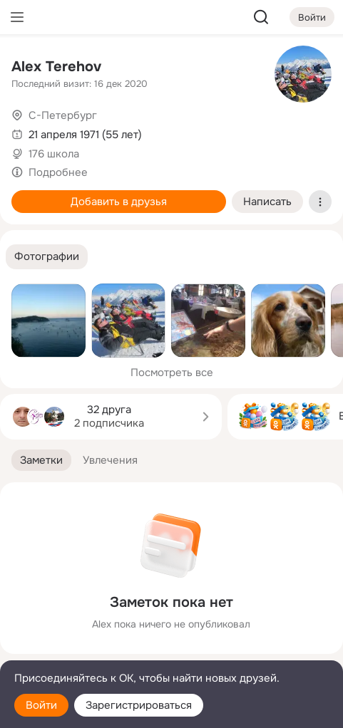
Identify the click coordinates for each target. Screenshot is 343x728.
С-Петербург (63, 115)
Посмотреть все (171, 372)
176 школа (54, 154)
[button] (47, 256)
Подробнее (58, 172)
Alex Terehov (56, 67)
